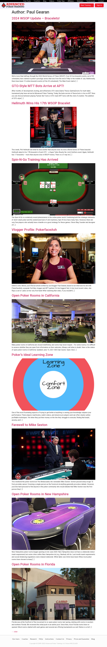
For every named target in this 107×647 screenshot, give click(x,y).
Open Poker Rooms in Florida (33, 564)
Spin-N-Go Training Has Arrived (35, 160)
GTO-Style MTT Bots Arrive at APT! (38, 86)
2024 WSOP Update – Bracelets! (36, 18)
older (15, 632)
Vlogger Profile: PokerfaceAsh (34, 230)
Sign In (99, 5)
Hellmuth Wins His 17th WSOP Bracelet (41, 103)
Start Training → (87, 5)
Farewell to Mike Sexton (29, 425)
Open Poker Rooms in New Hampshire (40, 494)
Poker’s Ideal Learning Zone (32, 355)
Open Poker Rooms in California (35, 295)
